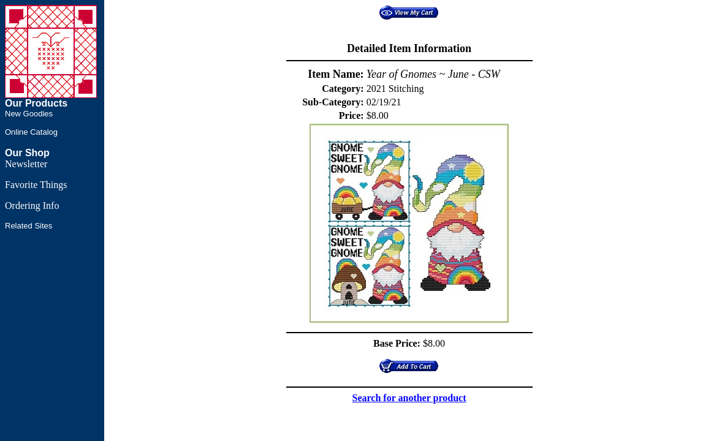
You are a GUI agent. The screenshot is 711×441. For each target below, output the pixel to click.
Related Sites (28, 225)
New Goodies (29, 113)
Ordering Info (32, 205)
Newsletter (26, 164)
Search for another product (409, 398)
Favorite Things (36, 184)
